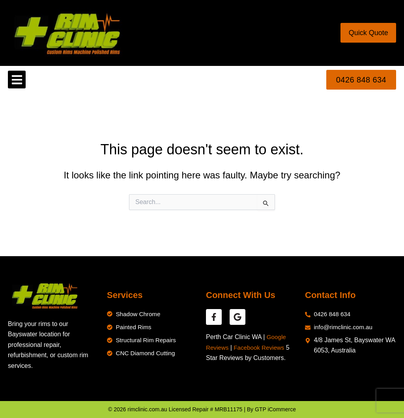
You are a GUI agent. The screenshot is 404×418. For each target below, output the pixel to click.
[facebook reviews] (214, 317)
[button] (17, 79)
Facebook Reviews (261, 347)
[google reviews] (237, 317)
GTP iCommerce (275, 409)
